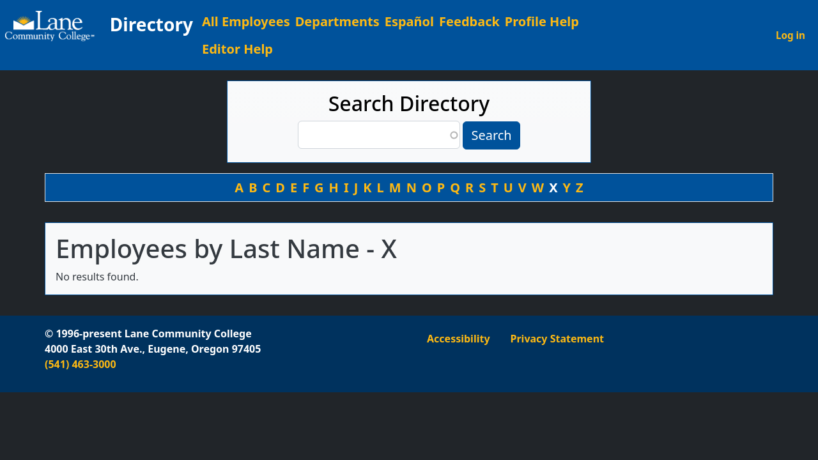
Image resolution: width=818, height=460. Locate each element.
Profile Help (542, 21)
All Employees (246, 21)
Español (409, 21)
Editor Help (237, 48)
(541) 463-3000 (80, 364)
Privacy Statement (557, 339)
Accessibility (458, 339)
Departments (337, 21)
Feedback (469, 21)
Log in (790, 35)
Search (491, 135)
